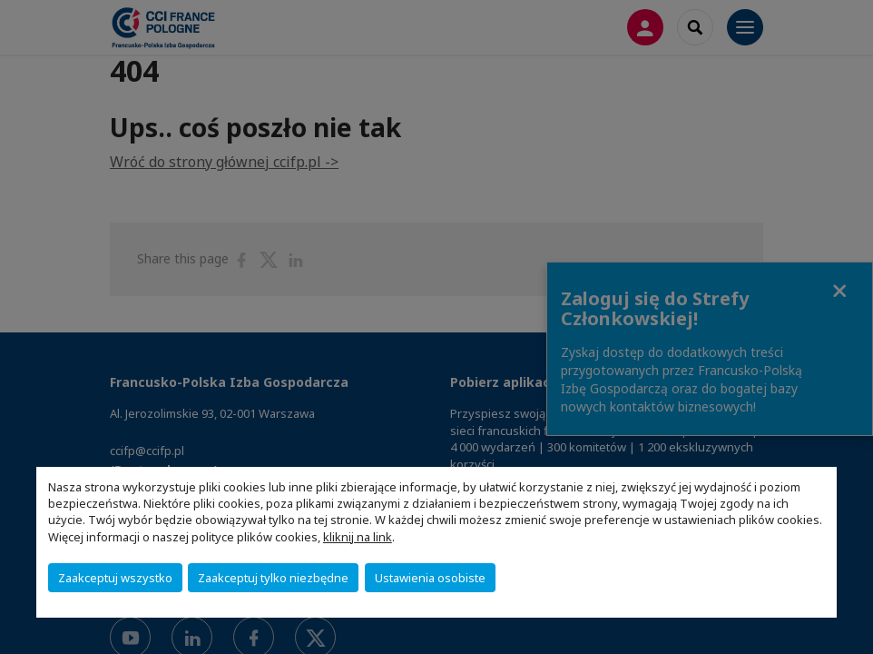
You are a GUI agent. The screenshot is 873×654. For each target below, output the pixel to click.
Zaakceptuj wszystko (115, 578)
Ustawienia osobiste (430, 578)
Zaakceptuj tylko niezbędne (273, 578)
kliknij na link (357, 537)
